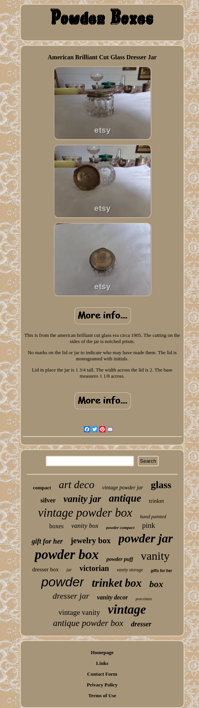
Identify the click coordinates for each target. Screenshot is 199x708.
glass (161, 484)
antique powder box (88, 623)
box (156, 584)
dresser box (45, 569)
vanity (155, 555)
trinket (156, 501)
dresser (141, 624)
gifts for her (161, 571)
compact (42, 487)
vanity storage (130, 569)
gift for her (47, 541)
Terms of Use (102, 695)
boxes (56, 526)
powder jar (146, 538)
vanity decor (112, 597)
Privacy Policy (102, 685)
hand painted (153, 516)
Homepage (102, 652)
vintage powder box (85, 512)
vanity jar (82, 499)
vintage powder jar (122, 487)
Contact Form (102, 674)
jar (69, 569)
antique (125, 498)
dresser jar (71, 596)
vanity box (84, 525)
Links (102, 663)
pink (148, 525)
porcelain (143, 598)
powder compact (120, 527)
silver (48, 500)
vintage (127, 609)
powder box (67, 554)
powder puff (119, 559)
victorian (94, 568)
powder (62, 581)
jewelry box (90, 540)
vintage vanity (79, 612)
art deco (77, 484)
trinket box (117, 583)
